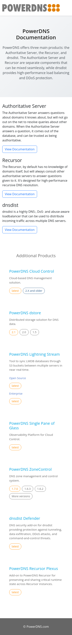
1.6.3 (27, 489)
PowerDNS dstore (25, 312)
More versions (21, 496)
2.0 (24, 332)
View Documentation (20, 149)
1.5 (34, 332)
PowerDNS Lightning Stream (34, 354)
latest (15, 291)
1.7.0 (15, 489)
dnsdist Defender (24, 518)
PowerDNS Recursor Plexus (33, 568)
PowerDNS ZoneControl (30, 469)
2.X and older (33, 291)
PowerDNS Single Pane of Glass (32, 425)
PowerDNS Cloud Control (31, 271)
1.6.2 (40, 489)
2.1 (14, 332)
